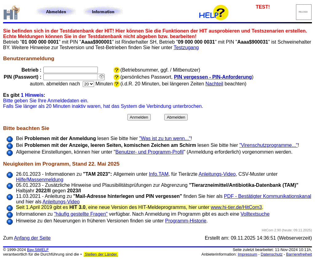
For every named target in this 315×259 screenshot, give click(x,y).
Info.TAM (159, 174)
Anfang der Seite (32, 238)
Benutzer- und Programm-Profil (149, 152)
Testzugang (186, 47)
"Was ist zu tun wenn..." (164, 138)
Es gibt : (24, 95)
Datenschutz (272, 254)
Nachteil (214, 83)
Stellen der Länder (101, 254)
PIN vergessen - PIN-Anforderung (213, 77)
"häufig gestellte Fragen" (81, 214)
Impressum (247, 254)
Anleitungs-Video (217, 174)
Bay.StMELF (38, 249)
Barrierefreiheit (299, 254)
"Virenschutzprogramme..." (268, 145)
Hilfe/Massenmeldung (39, 179)
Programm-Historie (185, 220)
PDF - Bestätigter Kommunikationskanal (267, 196)
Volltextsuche (255, 214)
